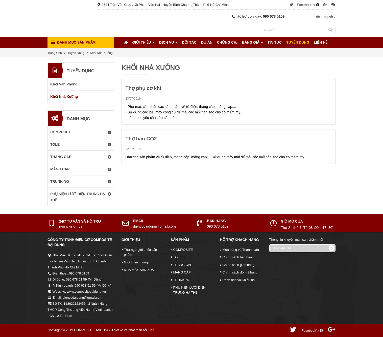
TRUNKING (181, 280)
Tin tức (275, 42)
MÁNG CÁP (182, 272)
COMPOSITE (183, 250)
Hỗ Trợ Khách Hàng (239, 240)
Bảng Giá (252, 42)
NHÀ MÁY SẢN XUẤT (140, 270)
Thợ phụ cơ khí (143, 88)
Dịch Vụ (168, 42)
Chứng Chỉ (227, 42)
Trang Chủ (54, 53)
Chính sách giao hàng (238, 265)
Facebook (304, 5)
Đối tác (189, 42)
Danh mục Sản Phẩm (73, 42)
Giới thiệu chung (136, 262)
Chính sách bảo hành (238, 257)
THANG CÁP (183, 265)
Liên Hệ (320, 42)
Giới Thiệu (143, 42)
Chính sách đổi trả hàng (240, 272)
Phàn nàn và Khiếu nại (239, 280)
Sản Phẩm (180, 240)
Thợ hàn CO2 (141, 138)
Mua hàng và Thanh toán (241, 250)
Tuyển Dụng (297, 42)
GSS (152, 330)
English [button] (326, 17)
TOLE (177, 257)
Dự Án (206, 42)
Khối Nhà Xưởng (101, 53)
